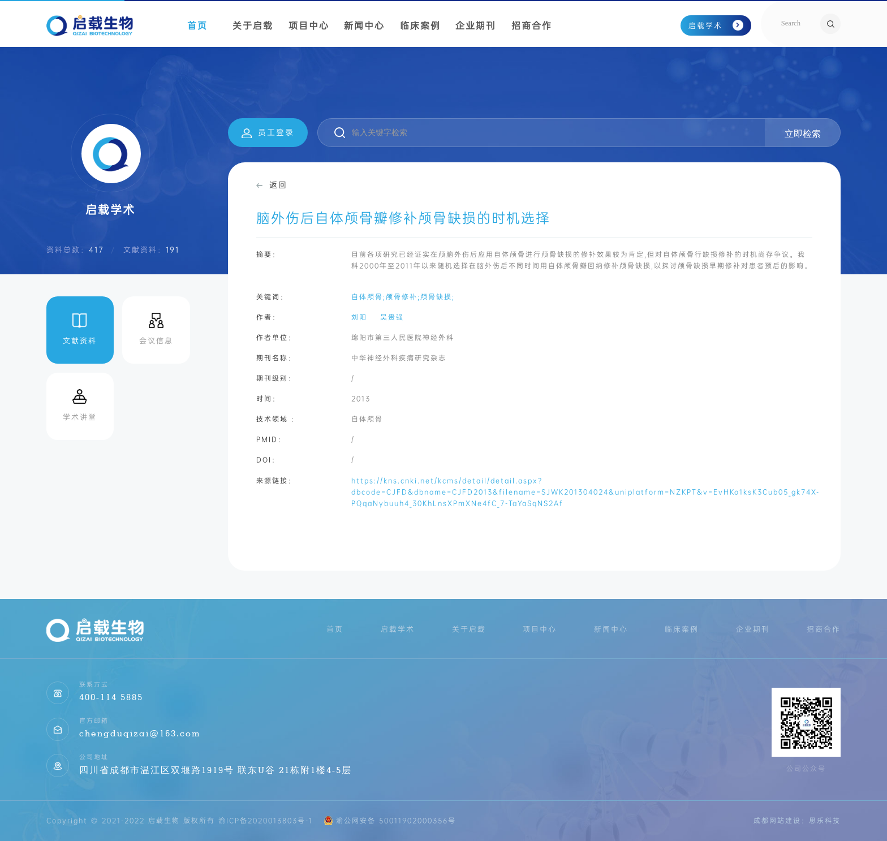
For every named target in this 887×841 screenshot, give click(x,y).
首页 (197, 26)
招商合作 (531, 26)
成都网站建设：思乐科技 (797, 820)
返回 (271, 185)
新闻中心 (364, 26)
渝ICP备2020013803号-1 (265, 820)
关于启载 (252, 26)
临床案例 (420, 26)
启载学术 (716, 26)
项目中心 (309, 26)
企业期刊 (475, 26)
